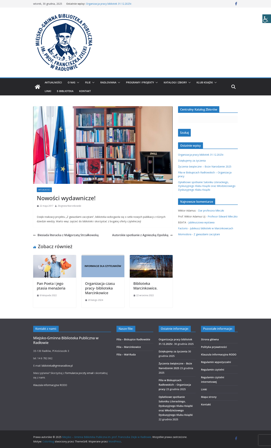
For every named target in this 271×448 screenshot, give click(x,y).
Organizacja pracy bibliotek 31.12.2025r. (109, 3)
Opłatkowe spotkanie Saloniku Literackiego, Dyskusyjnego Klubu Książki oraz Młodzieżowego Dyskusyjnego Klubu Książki (206, 185)
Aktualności (53, 82)
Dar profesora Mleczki (211, 210)
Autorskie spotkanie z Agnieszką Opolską (142, 235)
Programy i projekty (140, 82)
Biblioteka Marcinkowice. (145, 286)
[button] (77, 82)
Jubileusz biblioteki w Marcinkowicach (211, 228)
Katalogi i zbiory (175, 82)
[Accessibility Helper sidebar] (266, 18)
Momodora (184, 234)
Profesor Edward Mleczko (223, 216)
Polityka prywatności (214, 347)
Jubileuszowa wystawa (201, 222)
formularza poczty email (79, 373)
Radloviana (108, 82)
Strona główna (210, 339)
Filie (88, 82)
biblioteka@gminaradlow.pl (57, 365)
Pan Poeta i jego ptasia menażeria (51, 286)
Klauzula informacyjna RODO (50, 385)
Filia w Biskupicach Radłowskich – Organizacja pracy (175, 384)
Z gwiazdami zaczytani (207, 234)
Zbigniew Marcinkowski (69, 205)
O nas (71, 82)
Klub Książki (205, 82)
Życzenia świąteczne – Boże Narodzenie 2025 (204, 166)
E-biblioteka (65, 91)
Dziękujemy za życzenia (192, 160)
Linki (48, 91)
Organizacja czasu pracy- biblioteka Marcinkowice (100, 288)
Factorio (183, 228)
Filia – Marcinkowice (128, 347)
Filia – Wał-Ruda (126, 354)
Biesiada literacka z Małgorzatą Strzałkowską (66, 235)
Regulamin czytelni (212, 369)
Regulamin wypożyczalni (216, 362)
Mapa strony (209, 397)
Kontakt (85, 91)
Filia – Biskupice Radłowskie (133, 339)
